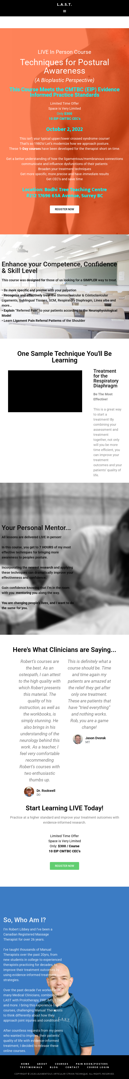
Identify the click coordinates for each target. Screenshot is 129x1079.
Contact (73, 1067)
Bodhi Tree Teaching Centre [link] (76, 189)
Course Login (98, 1067)
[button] (64, 871)
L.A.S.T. (64, 4)
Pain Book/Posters (92, 1064)
